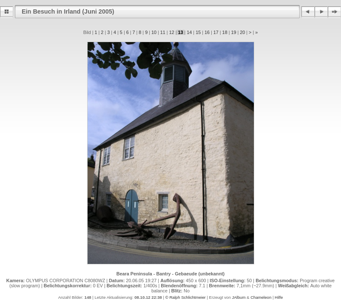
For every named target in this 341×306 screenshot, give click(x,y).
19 (233, 32)
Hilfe (279, 297)
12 (172, 32)
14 (189, 32)
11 (163, 32)
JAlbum (238, 297)
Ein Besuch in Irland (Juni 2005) (68, 11)
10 (154, 32)
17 (216, 32)
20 (242, 32)
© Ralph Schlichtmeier (185, 297)
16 (207, 32)
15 (198, 32)
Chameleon (260, 297)
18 (225, 32)
